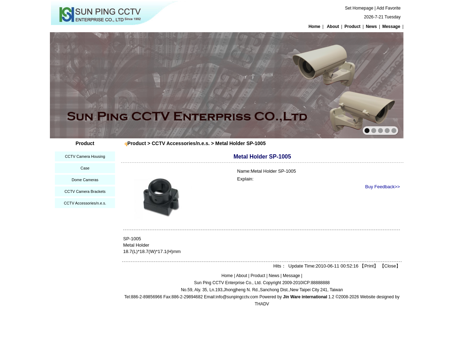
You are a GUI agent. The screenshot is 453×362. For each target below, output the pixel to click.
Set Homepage (359, 8)
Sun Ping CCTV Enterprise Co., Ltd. (228, 282)
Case (85, 168)
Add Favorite (389, 8)
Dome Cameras (84, 180)
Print (369, 266)
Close (390, 266)
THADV (262, 303)
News (371, 26)
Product (352, 26)
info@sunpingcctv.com (237, 296)
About (333, 26)
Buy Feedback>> (382, 186)
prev (70, 84)
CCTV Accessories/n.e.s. (85, 203)
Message (391, 26)
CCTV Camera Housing (85, 156)
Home (314, 26)
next (382, 84)
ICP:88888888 (316, 282)
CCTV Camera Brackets (84, 191)
